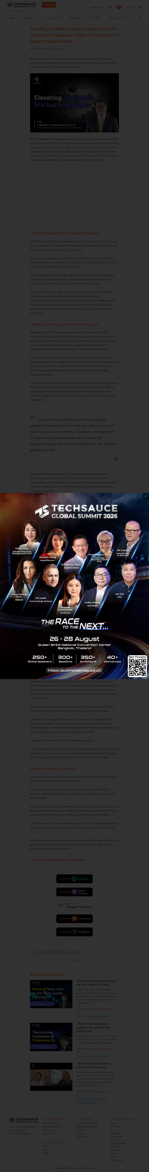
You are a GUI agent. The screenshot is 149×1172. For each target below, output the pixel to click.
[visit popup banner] (74, 586)
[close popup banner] (145, 496)
